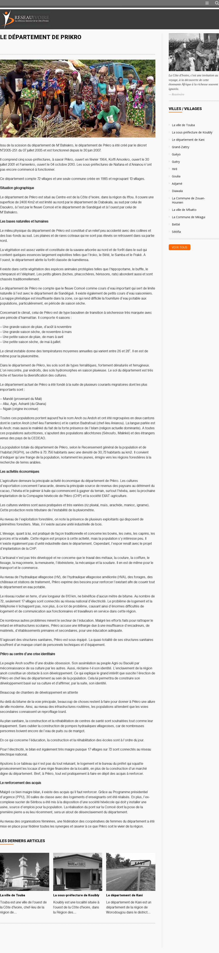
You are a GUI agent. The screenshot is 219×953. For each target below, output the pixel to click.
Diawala (177, 191)
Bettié (176, 224)
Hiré (174, 169)
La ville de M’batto (184, 210)
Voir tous (179, 247)
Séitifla (176, 232)
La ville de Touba (183, 125)
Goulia (176, 176)
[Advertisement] (170, 19)
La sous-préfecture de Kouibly (192, 132)
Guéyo (176, 154)
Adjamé (177, 184)
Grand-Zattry (180, 147)
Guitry (176, 162)
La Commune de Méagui (188, 217)
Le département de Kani (188, 140)
